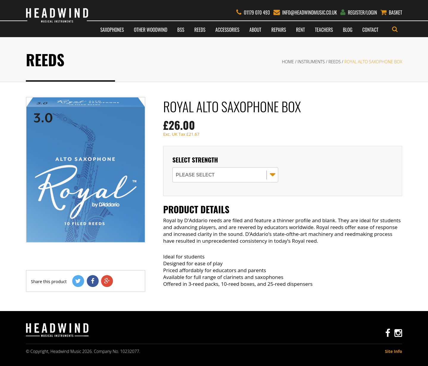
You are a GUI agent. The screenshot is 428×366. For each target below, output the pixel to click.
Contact (370, 29)
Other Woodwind (150, 29)
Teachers (324, 29)
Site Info (393, 351)
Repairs (278, 29)
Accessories (227, 29)
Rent (300, 29)
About (255, 29)
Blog (348, 29)
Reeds (199, 29)
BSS (180, 29)
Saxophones (112, 29)
